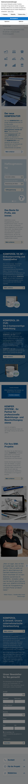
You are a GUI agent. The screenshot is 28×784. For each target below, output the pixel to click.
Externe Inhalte (21, 14)
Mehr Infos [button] (11, 11)
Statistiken (13, 14)
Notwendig (5, 14)
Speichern (7, 21)
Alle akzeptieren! (14, 18)
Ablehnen (21, 21)
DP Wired (26, 23)
